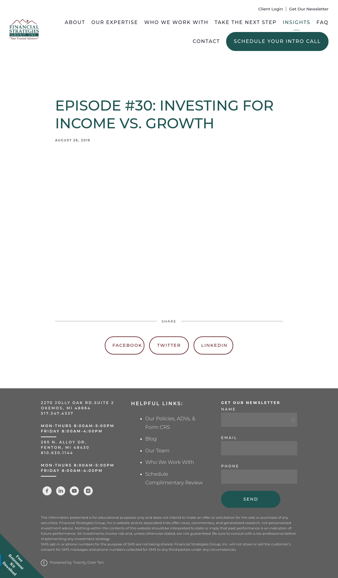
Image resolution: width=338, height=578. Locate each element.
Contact (206, 41)
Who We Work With (176, 22)
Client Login (270, 9)
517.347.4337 (57, 413)
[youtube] (74, 491)
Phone (230, 466)
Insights (296, 22)
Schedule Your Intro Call (277, 41)
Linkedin (214, 345)
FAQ (322, 22)
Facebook (127, 345)
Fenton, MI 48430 (65, 447)
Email (229, 437)
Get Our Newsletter (309, 9)
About (75, 22)
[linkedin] (60, 491)
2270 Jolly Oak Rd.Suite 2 (77, 402)
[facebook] (47, 491)
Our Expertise (114, 22)
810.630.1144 (57, 453)
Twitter (169, 345)
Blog (151, 439)
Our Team (157, 451)
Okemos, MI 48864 (66, 408)
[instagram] (88, 491)
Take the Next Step (246, 22)
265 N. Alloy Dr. (64, 442)
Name (228, 409)
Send (250, 499)
